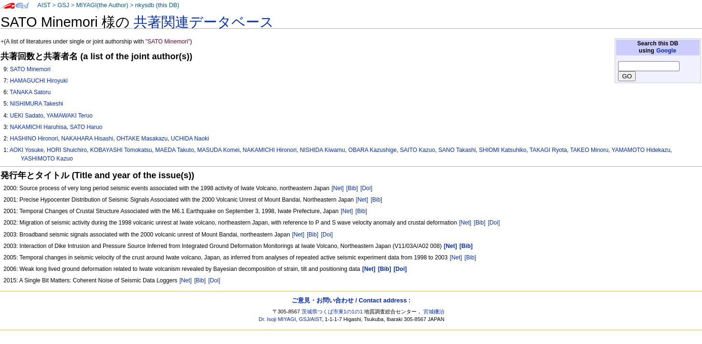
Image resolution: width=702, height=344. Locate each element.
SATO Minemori (30, 69)
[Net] (338, 188)
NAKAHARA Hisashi (87, 138)
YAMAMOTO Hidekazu (640, 150)
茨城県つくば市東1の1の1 (332, 311)
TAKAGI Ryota (548, 150)
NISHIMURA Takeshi (36, 103)
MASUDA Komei (218, 150)
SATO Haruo (86, 127)
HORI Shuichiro (67, 150)
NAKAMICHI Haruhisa (38, 127)
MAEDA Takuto (174, 150)
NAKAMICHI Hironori (270, 150)
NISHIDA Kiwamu (322, 150)
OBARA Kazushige (372, 150)
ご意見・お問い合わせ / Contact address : (351, 300)
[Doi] (366, 188)
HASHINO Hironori (34, 138)
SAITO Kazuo (417, 150)
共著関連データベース (204, 22)
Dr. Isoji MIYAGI (277, 319)
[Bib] (352, 188)
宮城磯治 (433, 311)
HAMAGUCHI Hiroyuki (39, 80)
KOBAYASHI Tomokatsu (121, 150)
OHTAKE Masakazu (142, 138)
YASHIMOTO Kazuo (47, 158)
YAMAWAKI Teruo (69, 115)
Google (666, 50)
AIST (44, 5)
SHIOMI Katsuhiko (502, 150)
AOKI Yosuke (26, 150)
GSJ (63, 5)
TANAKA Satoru (30, 92)
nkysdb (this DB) (157, 5)
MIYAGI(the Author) (102, 5)
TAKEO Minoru (589, 150)
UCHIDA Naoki (190, 138)
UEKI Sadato (26, 115)
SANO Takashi (456, 150)
